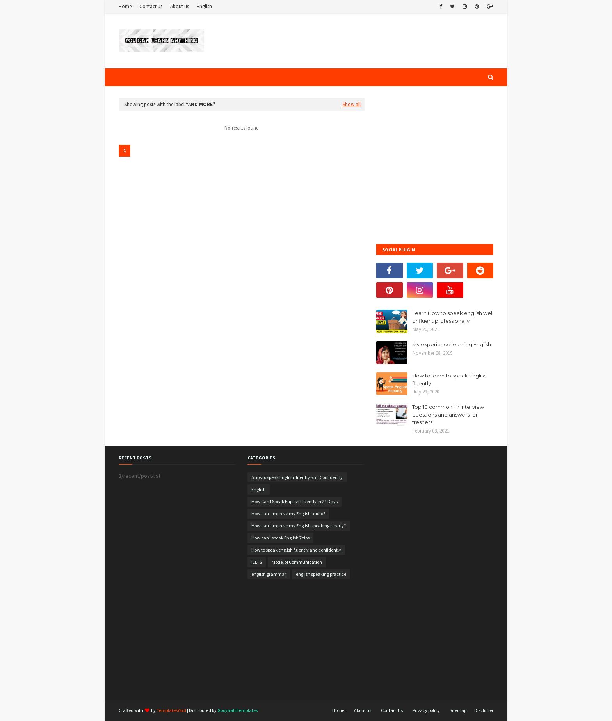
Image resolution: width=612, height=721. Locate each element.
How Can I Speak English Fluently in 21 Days (294, 501)
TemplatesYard (171, 710)
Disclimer (483, 710)
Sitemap (458, 710)
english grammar (268, 574)
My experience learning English (451, 344)
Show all (352, 104)
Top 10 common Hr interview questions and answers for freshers (448, 414)
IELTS (256, 562)
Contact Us (392, 710)
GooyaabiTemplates (237, 710)
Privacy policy (426, 710)
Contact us (150, 6)
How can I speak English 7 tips (280, 538)
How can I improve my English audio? (288, 513)
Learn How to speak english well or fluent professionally (452, 317)
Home (125, 6)
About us (179, 6)
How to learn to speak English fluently (449, 379)
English (204, 6)
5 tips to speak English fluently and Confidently (297, 477)
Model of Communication (297, 562)
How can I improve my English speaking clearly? (298, 526)
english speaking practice (321, 574)
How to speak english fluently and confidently (296, 550)
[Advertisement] (242, 223)
